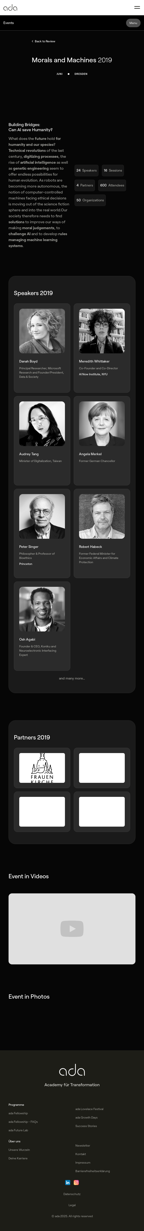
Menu (133, 23)
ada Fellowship (18, 1113)
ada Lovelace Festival (89, 1109)
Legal (72, 1205)
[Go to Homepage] (10, 7)
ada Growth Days (86, 1117)
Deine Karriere (18, 1158)
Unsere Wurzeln (19, 1149)
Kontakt (80, 1154)
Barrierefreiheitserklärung (92, 1171)
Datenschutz (72, 1194)
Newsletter (82, 1145)
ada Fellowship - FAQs (23, 1121)
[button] (137, 7)
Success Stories (86, 1126)
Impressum (82, 1162)
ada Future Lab (18, 1130)
